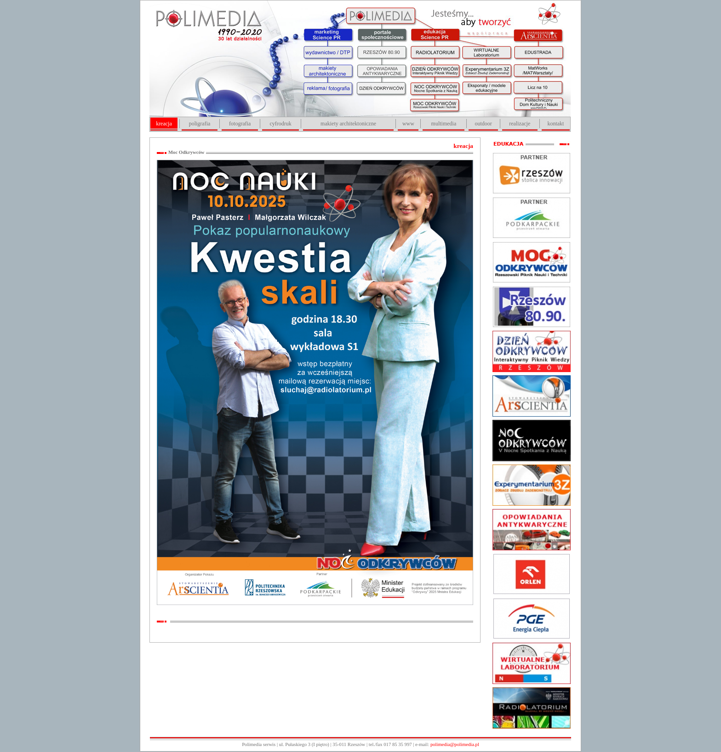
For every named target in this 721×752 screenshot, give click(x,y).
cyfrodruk (280, 123)
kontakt (555, 123)
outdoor (483, 123)
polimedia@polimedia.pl (454, 744)
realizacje (519, 123)
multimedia (444, 123)
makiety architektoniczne (348, 123)
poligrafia (200, 123)
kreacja (164, 123)
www (408, 123)
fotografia (240, 123)
